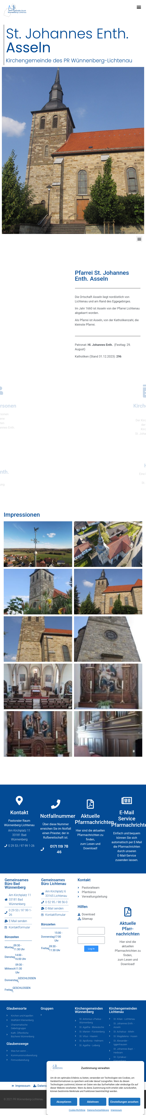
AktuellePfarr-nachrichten (128, 929)
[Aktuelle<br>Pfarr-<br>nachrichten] (127, 911)
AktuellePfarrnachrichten (94, 861)
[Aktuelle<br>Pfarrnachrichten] (90, 845)
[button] (138, 7)
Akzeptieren (63, 1101)
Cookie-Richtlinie (77, 1110)
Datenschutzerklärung (98, 1110)
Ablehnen (93, 1101)
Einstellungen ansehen (124, 1101)
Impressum (116, 1110)
